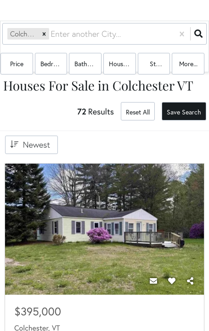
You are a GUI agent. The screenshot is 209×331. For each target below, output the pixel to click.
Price (16, 63)
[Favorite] (172, 281)
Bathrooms (88, 63)
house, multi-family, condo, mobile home (122, 63)
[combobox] (52, 34)
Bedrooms (54, 63)
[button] (44, 34)
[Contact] (153, 281)
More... (188, 63)
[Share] (190, 281)
